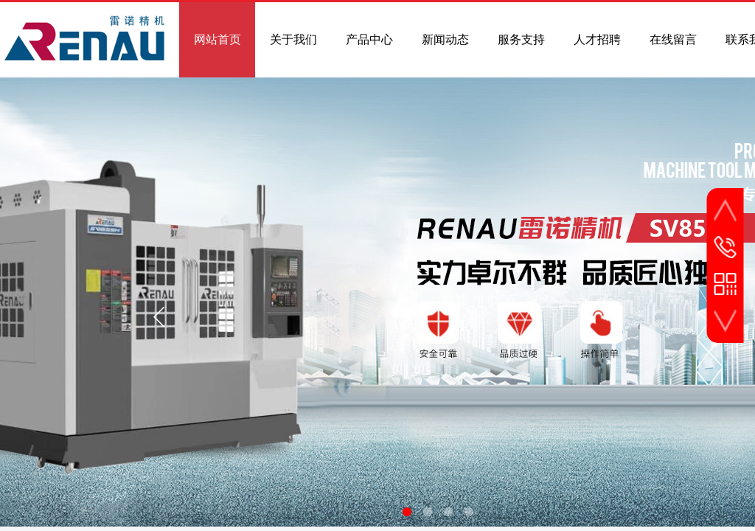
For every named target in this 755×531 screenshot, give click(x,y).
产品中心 (369, 39)
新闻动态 (445, 39)
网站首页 (217, 39)
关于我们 (293, 39)
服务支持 (521, 39)
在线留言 (673, 39)
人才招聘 (597, 39)
